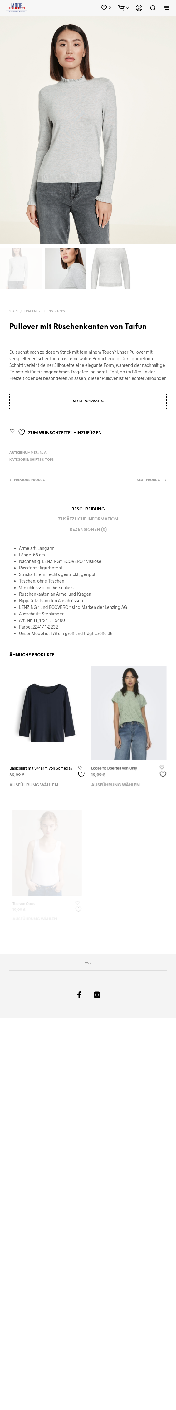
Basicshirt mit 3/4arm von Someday (40, 767)
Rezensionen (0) (88, 530)
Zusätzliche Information (88, 519)
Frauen (30, 311)
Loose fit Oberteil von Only (115, 765)
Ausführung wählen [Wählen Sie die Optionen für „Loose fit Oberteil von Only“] (116, 781)
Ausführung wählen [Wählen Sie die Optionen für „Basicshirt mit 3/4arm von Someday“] (33, 785)
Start (13, 311)
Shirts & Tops (54, 311)
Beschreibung (88, 509)
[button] (105, 7)
